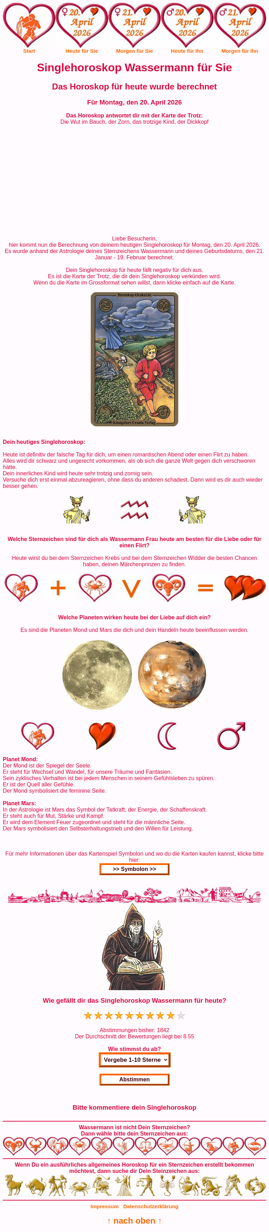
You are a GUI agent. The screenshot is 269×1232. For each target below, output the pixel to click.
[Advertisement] (134, 180)
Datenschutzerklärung (151, 1206)
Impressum (105, 1206)
